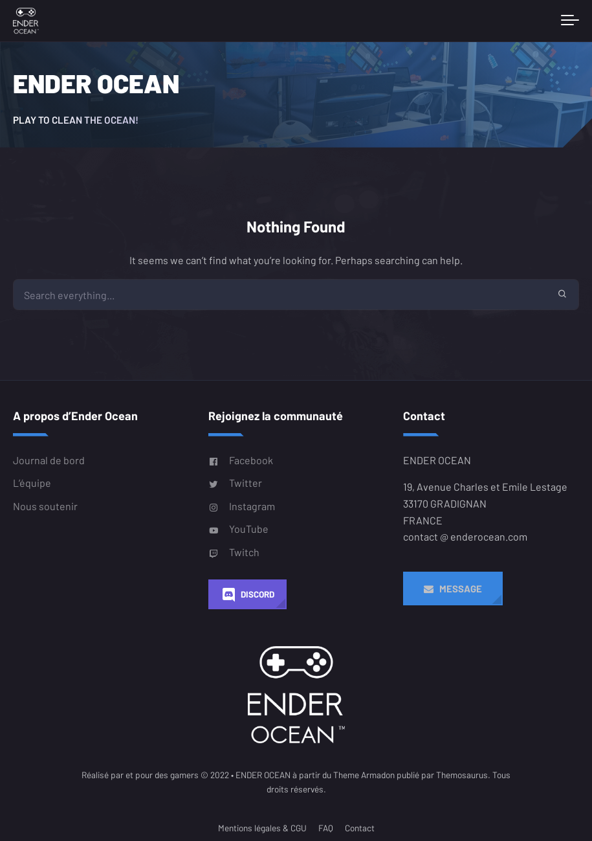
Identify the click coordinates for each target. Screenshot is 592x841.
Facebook (240, 460)
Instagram (241, 505)
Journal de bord (49, 460)
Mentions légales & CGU (262, 827)
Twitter (235, 483)
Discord (247, 594)
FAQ (325, 827)
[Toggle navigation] (570, 21)
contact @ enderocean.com (465, 536)
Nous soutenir (45, 505)
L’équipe (32, 483)
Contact (360, 827)
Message (453, 588)
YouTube (238, 528)
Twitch (233, 551)
